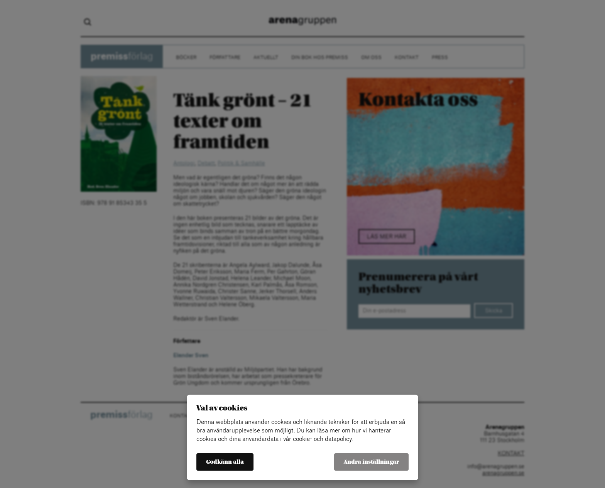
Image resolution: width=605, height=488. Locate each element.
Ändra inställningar (371, 462)
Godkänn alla (225, 462)
